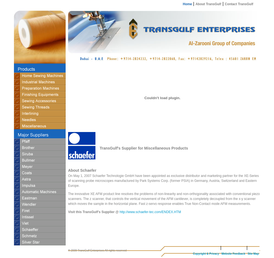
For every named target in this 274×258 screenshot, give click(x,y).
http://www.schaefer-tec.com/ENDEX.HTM (150, 212)
